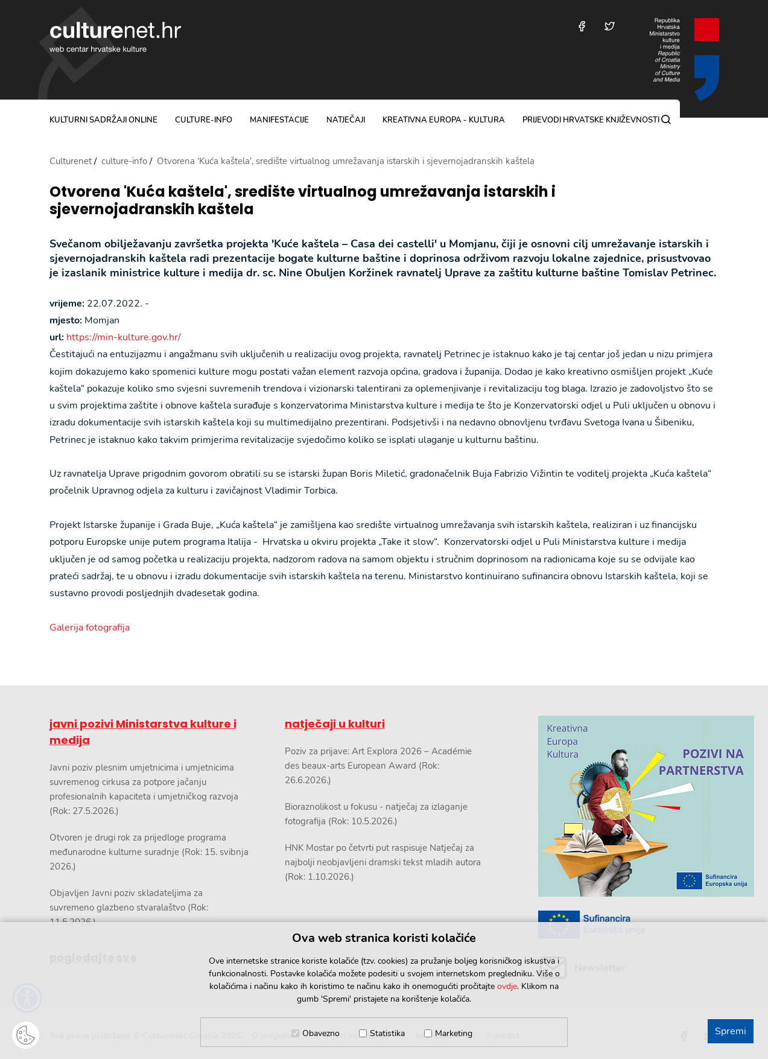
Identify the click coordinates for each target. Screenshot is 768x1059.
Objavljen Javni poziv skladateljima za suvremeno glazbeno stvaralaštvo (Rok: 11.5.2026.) (128, 907)
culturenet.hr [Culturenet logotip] (115, 37)
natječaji (345, 120)
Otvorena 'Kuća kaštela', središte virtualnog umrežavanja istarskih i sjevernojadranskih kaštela (302, 200)
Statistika (387, 1033)
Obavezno (321, 1033)
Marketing (453, 1033)
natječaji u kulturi (335, 723)
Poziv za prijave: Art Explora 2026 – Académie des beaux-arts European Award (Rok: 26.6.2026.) (378, 765)
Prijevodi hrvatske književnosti (590, 120)
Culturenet (70, 161)
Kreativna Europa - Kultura (443, 120)
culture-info (203, 120)
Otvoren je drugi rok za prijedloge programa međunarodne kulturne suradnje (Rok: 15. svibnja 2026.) (149, 852)
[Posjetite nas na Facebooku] (582, 26)
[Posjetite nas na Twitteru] (610, 26)
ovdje (507, 986)
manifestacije (279, 120)
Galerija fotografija (89, 627)
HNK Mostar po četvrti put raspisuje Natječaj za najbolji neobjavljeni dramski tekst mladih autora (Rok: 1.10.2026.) (383, 862)
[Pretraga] (666, 119)
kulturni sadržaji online (103, 120)
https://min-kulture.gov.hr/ (123, 337)
